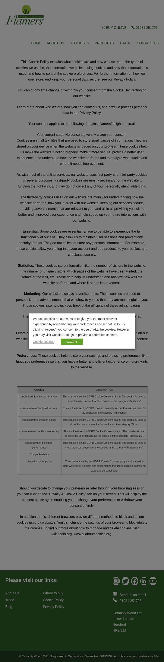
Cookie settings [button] (43, 341)
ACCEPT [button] (71, 341)
